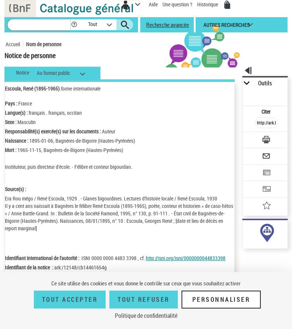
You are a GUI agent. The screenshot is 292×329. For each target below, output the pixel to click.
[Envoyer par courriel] (266, 157)
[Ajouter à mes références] (266, 206)
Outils (265, 83)
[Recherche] (39, 24)
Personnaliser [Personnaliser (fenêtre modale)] (221, 299)
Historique (208, 4)
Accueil (13, 44)
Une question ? (177, 4)
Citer (266, 111)
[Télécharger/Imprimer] (266, 140)
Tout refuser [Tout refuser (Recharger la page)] (143, 299)
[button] (74, 24)
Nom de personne (43, 44)
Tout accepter (70, 299)
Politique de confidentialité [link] (146, 315)
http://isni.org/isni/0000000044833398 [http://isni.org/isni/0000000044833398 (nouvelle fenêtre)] (185, 258)
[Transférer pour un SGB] (266, 189)
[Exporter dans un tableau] (266, 173)
